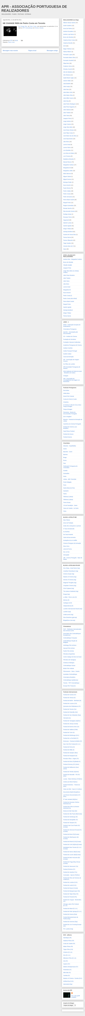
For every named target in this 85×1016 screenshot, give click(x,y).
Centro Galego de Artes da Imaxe (72, 657)
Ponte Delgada (67, 482)
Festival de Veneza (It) (69, 697)
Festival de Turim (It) (68, 732)
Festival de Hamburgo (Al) (70, 816)
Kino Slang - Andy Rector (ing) (71, 568)
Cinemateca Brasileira (69, 677)
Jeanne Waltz (67, 80)
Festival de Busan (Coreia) (70, 888)
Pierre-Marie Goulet (68, 199)
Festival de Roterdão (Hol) (70, 712)
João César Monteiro (69, 275)
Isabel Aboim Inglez (68, 78)
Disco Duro (66, 546)
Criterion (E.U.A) (67, 952)
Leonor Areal (66, 144)
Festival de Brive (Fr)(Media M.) (72, 761)
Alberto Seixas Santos (69, 22)
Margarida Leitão (67, 170)
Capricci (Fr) (66, 964)
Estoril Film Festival (68, 396)
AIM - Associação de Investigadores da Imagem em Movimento (71, 380)
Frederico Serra (67, 66)
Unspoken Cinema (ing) (69, 585)
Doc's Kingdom (67, 416)
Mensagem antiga (52, 50)
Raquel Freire (67, 202)
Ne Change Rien (22, 26)
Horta (64, 476)
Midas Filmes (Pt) (68, 946)
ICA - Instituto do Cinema (70, 336)
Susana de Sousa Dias (69, 234)
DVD (64, 46)
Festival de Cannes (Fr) (69, 694)
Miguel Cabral (67, 176)
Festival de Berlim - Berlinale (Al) (72, 700)
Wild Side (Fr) (67, 972)
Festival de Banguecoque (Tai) (71, 891)
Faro (64, 463)
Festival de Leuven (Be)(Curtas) (72, 854)
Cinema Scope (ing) (68, 574)
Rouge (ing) (66, 594)
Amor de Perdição (68, 523)
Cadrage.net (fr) (67, 603)
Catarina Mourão (67, 43)
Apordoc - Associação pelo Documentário (70, 332)
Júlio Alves (66, 141)
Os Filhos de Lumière (69, 364)
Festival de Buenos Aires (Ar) (71, 726)
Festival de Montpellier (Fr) (70, 819)
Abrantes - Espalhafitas (69, 446)
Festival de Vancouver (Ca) (70, 866)
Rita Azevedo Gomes (69, 211)
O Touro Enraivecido (68, 528)
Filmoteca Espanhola (69, 654)
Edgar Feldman (67, 49)
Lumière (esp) (67, 611)
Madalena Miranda (68, 159)
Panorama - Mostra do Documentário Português (70, 413)
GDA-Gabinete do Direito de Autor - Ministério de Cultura (72, 372)
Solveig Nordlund (68, 231)
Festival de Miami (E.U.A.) (70, 908)
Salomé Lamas (67, 223)
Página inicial (32, 50)
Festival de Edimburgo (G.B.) (71, 735)
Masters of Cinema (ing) (69, 576)
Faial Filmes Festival (68, 431)
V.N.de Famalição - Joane (70, 505)
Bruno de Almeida (68, 37)
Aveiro (65, 448)
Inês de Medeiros (68, 72)
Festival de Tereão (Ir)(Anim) (71, 771)
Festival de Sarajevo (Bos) (70, 752)
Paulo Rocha (66, 188)
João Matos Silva (68, 95)
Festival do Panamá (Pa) (70, 897)
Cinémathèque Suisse (69, 665)
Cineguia (65, 375)
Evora (65, 460)
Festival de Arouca (68, 434)
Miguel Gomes (67, 179)
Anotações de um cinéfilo (70, 540)
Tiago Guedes (67, 243)
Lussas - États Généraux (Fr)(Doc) (72, 779)
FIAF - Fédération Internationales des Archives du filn (72, 629)
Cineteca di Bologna (68, 662)
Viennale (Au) (67, 718)
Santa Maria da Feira (69, 488)
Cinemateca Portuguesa (69, 329)
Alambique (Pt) (67, 937)
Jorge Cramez (67, 124)
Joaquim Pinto (67, 118)
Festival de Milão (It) (68, 750)
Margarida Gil (67, 167)
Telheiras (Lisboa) (68, 496)
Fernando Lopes (67, 54)
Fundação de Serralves (69, 339)
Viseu (64, 511)
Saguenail (66, 220)
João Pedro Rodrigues (69, 104)
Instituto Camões (67, 348)
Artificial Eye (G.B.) (68, 981)
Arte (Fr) (65, 961)
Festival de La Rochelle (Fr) (70, 738)
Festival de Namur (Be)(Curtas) (71, 851)
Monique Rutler (67, 182)
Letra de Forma (67, 549)
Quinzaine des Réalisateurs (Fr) (72, 706)
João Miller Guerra (68, 98)
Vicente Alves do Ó (68, 246)
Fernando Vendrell (68, 60)
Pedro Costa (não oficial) (70, 298)
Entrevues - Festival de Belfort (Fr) (72, 741)
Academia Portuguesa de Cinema (72, 345)
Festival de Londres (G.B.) (70, 882)
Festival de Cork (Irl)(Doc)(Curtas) (72, 844)
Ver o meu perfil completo (75, 996)
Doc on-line (66, 552)
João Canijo (66, 86)
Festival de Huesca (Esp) (70, 914)
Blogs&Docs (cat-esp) (69, 620)
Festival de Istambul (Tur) (70, 872)
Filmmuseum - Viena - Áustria (71, 671)
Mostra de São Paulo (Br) (70, 811)
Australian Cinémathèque (70, 674)
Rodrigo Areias (67, 214)
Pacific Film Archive (68, 651)
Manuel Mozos (67, 162)
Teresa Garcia (67, 237)
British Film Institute (68, 668)
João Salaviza (67, 109)
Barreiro (65, 454)
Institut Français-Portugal (70, 351)
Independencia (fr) (68, 606)
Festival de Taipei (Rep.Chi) (70, 894)
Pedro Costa (33, 26)
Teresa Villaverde (68, 240)
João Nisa (66, 101)
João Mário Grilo (67, 92)
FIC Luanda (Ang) (68, 929)
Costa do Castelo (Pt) (69, 943)
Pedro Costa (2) (67, 295)
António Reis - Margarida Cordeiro (72, 259)
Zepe (64, 249)
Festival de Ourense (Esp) (70, 921)
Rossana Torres (67, 217)
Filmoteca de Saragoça (69, 659)
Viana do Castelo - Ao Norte (70, 508)
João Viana (66, 115)
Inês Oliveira (66, 75)
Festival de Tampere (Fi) (69, 822)
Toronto (37, 28)
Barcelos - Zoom (67, 451)
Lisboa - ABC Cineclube (69, 479)
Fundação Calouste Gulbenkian (71, 342)
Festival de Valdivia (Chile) (70, 729)
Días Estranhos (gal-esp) (70, 617)
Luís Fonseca (67, 156)
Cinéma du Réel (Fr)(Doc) (70, 782)
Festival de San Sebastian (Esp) (72, 715)
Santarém (66, 491)
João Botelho (66, 83)
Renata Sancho (67, 208)
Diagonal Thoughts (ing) (69, 582)
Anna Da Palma (67, 28)
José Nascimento (68, 138)
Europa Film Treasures (69, 686)
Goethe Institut (67, 354)
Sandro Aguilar (67, 225)
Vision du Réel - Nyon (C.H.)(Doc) (72, 789)
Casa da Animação (68, 356)
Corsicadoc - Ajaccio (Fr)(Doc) (71, 875)
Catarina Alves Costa (69, 40)
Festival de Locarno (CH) (70, 703)
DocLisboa (66, 390)
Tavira (65, 493)
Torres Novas (66, 502)
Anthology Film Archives (69, 645)
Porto (64, 485)
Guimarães (66, 473)
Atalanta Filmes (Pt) (68, 940)
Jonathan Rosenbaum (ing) (70, 571)
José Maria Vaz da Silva (69, 135)
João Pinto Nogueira (68, 107)
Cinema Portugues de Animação (72, 543)
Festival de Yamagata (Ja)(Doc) (71, 721)
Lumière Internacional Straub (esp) (72, 608)
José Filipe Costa (68, 133)
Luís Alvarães (67, 150)
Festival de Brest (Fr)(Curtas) (71, 834)
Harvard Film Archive (69, 648)
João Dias (66, 89)
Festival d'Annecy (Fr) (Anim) (71, 764)
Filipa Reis (66, 63)
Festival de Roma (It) (69, 747)
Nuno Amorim (67, 185)
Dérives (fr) (66, 600)
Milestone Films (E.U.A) (69, 958)
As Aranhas (66, 531)
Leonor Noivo (67, 147)
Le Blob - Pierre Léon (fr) (70, 597)
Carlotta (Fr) (66, 975)
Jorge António (67, 121)
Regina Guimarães (68, 205)
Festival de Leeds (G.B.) (69, 885)
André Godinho (67, 25)
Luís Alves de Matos (68, 153)
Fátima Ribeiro (67, 51)
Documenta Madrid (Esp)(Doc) (71, 792)
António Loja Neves (68, 34)
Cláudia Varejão (67, 265)
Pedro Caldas (67, 191)
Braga (65, 457)
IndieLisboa (66, 393)
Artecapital (66, 555)
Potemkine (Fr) (67, 969)
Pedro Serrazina (67, 196)
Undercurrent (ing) (68, 614)
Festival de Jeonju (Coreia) (70, 723)
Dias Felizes (66, 520)
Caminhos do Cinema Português (72, 424)
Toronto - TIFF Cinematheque (71, 683)
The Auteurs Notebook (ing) (70, 591)
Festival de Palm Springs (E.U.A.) (72, 911)
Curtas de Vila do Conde (70, 399)
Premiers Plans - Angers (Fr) (71, 758)
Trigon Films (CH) (68, 949)
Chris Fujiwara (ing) (68, 588)
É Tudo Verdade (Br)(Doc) (70, 799)
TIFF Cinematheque (28, 28)
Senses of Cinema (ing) (69, 579)
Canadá (41, 28)
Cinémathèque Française (70, 638)
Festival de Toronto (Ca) (69, 709)
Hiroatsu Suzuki (67, 69)
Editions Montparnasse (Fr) (70, 966)
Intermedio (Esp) (67, 984)
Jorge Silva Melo (67, 127)
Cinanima (65, 402)
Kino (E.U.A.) (66, 955)
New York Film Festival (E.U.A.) (71, 744)
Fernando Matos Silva (69, 57)
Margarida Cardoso (68, 165)
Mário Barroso (67, 173)
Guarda (65, 470)
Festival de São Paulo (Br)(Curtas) (72, 814)
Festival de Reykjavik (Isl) (70, 755)
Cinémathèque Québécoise (70, 680)
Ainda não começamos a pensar (72, 526)
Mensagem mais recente (10, 50)
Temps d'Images (67, 409)
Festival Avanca (67, 437)
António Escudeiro (68, 31)
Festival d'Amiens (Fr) (69, 869)
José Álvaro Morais (68, 130)
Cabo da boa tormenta (69, 537)
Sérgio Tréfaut (67, 228)
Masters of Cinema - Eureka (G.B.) (72, 978)
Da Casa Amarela (68, 534)
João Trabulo (66, 112)
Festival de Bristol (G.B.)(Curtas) (72, 841)
